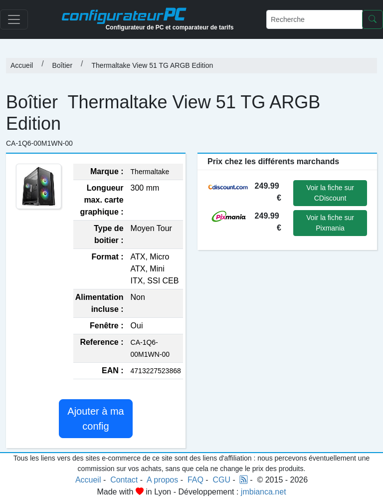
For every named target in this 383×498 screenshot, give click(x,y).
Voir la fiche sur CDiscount (330, 193)
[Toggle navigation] (14, 19)
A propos (162, 480)
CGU (222, 480)
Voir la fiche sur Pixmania (330, 223)
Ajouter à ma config (95, 419)
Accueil (21, 65)
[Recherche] (314, 19)
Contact (124, 480)
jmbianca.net (263, 492)
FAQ (195, 480)
